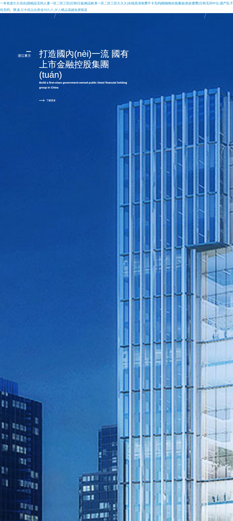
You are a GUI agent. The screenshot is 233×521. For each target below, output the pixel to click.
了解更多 (47, 100)
